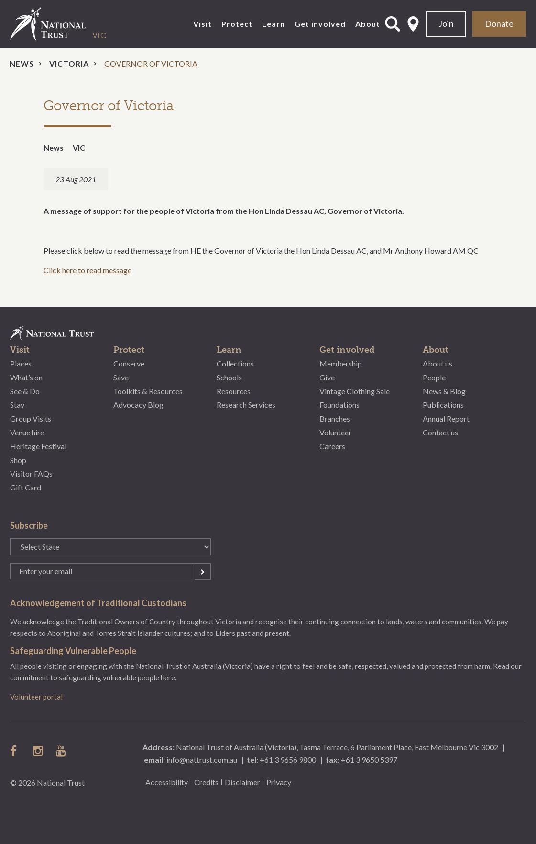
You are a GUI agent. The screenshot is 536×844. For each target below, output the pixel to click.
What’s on (26, 377)
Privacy (278, 782)
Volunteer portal (36, 696)
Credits (206, 782)
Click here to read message (87, 270)
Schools (229, 377)
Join (446, 23)
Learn (273, 23)
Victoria (69, 63)
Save (121, 377)
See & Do (25, 391)
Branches (334, 418)
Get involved (320, 23)
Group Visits (30, 418)
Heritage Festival (38, 446)
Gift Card (25, 487)
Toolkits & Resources (148, 391)
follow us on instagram (38, 750)
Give (327, 377)
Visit (202, 23)
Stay (17, 404)
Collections (235, 363)
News (22, 63)
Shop (18, 460)
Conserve (128, 363)
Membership (340, 363)
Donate (499, 23)
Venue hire (27, 432)
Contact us (440, 432)
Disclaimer (242, 782)
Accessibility (166, 782)
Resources (234, 391)
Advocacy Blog (138, 404)
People (434, 377)
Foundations (339, 404)
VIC (79, 147)
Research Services (246, 404)
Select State (413, 24)
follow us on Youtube (61, 750)
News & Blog (444, 391)
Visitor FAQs (31, 473)
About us (437, 363)
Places (21, 363)
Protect (236, 23)
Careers (332, 446)
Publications (443, 404)
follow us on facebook (16, 750)
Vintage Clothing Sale (354, 391)
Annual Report (446, 418)
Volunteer (335, 432)
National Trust (67, 24)
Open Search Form (392, 24)
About (367, 23)
